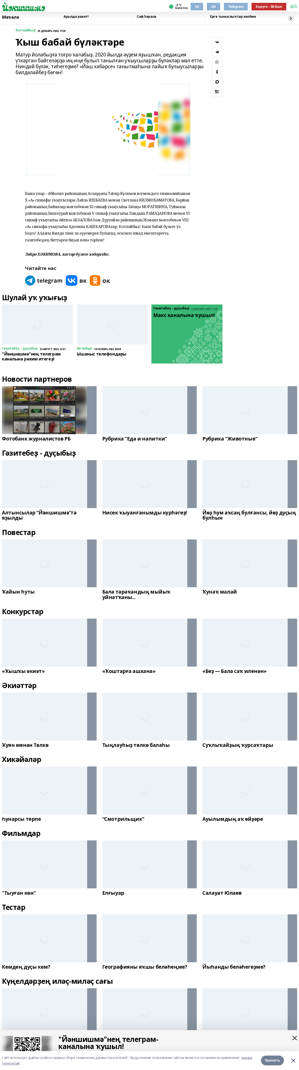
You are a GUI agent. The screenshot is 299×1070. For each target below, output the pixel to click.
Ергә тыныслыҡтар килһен (233, 17)
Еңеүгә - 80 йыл (269, 6)
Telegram (236, 6)
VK (197, 6)
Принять (272, 1060)
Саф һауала (146, 17)
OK (213, 6)
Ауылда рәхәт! (76, 17)
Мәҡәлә (10, 17)
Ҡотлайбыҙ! (26, 30)
